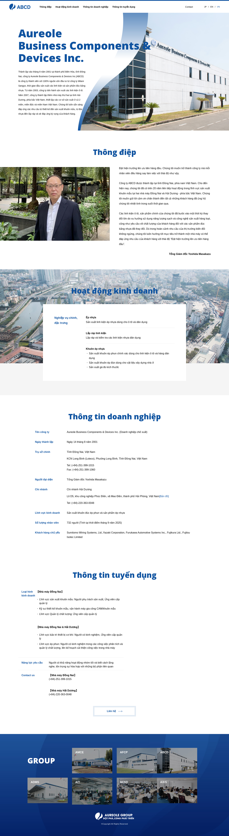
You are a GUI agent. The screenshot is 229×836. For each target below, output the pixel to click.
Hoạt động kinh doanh (67, 7)
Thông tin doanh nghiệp (95, 7)
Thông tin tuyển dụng (123, 7)
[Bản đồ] (164, 496)
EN (211, 7)
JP (205, 7)
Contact (189, 7)
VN (218, 7)
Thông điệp (45, 7)
